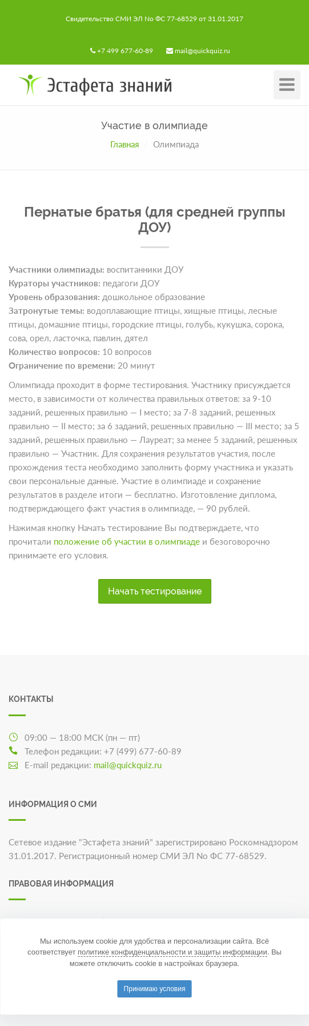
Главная (124, 144)
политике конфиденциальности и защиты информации (172, 952)
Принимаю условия (155, 989)
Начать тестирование (155, 591)
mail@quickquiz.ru (202, 50)
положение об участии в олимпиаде (127, 541)
